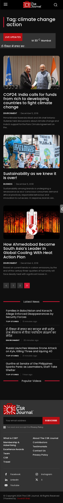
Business (7, 184)
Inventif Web (23, 498)
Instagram (46, 474)
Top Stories (12, 321)
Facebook (15, 474)
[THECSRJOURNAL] (32, 4)
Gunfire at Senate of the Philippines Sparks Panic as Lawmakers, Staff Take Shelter (31, 367)
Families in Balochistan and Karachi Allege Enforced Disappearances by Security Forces (29, 314)
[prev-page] (6, 285)
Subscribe (51, 420)
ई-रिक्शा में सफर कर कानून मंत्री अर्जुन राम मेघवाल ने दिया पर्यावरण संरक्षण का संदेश (31, 332)
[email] (23, 420)
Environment (10, 113)
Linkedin (14, 480)
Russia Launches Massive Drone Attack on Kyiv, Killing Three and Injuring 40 (31, 349)
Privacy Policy (37, 427)
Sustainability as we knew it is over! (29, 175)
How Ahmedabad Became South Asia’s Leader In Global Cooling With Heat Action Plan (29, 251)
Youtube (14, 485)
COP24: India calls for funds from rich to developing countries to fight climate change (30, 101)
